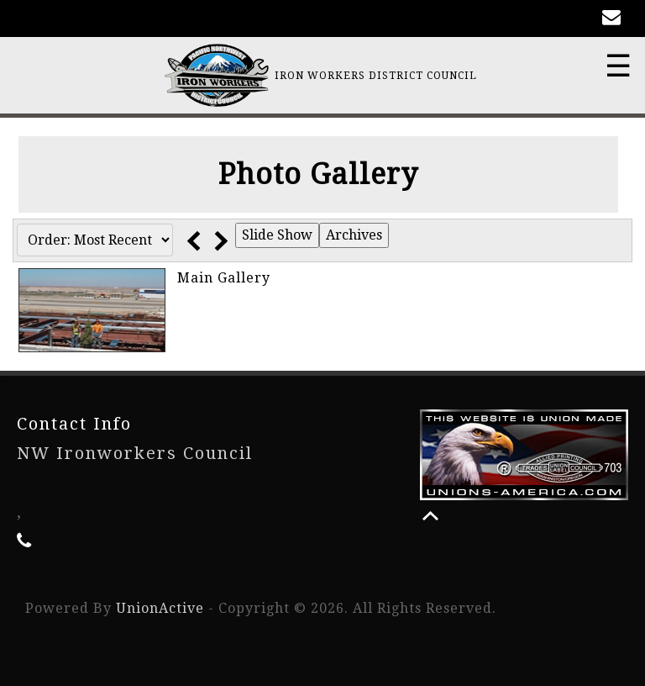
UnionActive (160, 608)
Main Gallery (223, 278)
